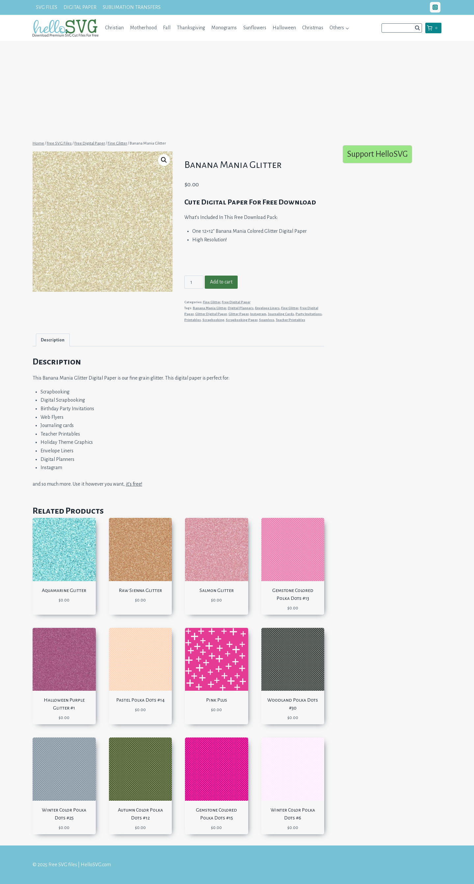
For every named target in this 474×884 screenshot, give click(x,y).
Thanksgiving (191, 27)
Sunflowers (254, 27)
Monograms (224, 27)
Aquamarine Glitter (64, 590)
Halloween (284, 27)
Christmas (312, 27)
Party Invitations (309, 314)
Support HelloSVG (377, 153)
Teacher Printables (290, 320)
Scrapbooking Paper (241, 320)
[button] (347, 28)
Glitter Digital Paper (211, 314)
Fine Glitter (211, 302)
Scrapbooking (213, 320)
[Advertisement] (237, 90)
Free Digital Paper (236, 302)
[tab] (53, 340)
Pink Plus (216, 700)
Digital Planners (240, 308)
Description (53, 339)
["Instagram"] (435, 7)
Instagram (258, 314)
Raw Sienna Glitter (140, 590)
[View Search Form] (402, 28)
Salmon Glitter (216, 590)
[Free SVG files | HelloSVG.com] (65, 28)
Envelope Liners (267, 308)
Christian (114, 27)
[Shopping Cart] (433, 28)
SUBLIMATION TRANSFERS (132, 7)
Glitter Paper (238, 314)
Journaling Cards (281, 314)
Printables (192, 320)
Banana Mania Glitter (209, 308)
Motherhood (143, 27)
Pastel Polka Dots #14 (140, 700)
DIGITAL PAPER (80, 7)
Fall (167, 27)
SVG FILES (46, 7)
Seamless (266, 320)
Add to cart (221, 281)
